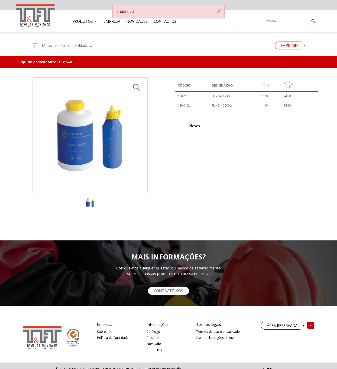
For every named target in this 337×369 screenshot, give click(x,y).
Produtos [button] (82, 21)
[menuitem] (85, 21)
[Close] (218, 11)
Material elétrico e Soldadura (62, 45)
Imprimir (289, 45)
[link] (35, 15)
